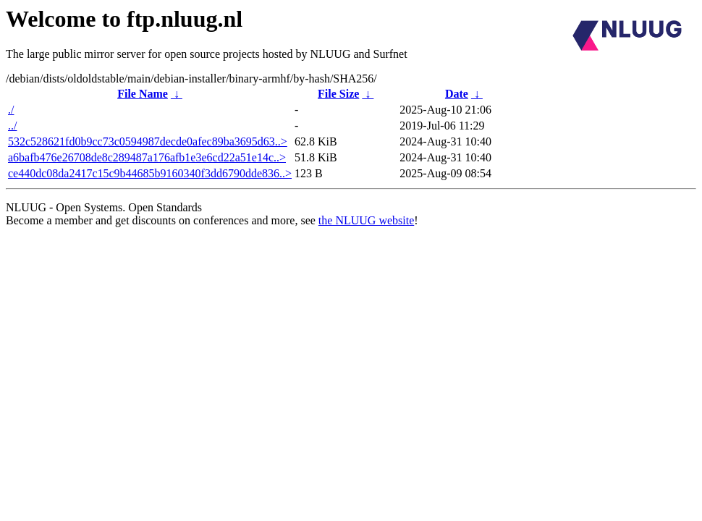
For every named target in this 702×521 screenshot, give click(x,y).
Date (456, 94)
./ (11, 109)
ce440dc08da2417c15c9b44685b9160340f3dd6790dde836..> (150, 173)
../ (12, 125)
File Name (142, 94)
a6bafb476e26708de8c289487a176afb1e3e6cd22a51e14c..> (147, 157)
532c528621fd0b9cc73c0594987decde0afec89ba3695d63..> (147, 141)
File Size (338, 94)
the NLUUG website (366, 220)
